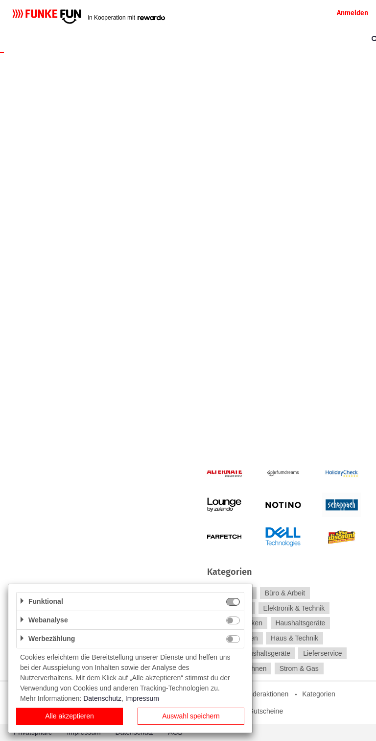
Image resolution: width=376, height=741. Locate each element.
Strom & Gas (299, 668)
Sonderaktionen (264, 694)
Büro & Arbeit (285, 593)
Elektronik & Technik (294, 608)
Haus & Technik (294, 638)
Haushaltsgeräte (300, 623)
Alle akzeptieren (69, 716)
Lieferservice (322, 653)
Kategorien (318, 694)
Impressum (142, 698)
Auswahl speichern (191, 716)
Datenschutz (102, 698)
